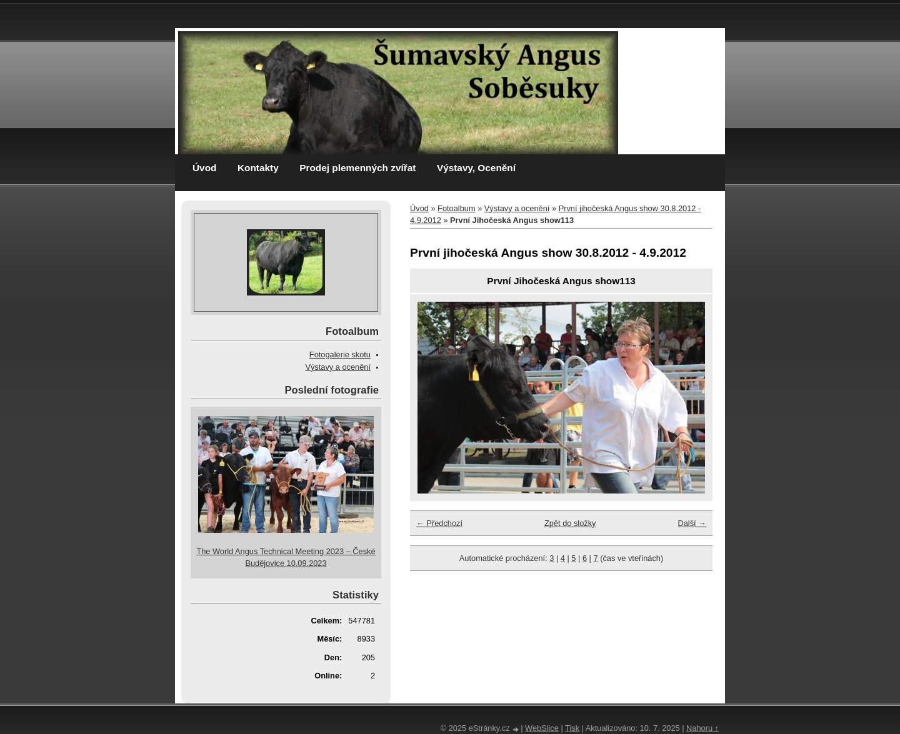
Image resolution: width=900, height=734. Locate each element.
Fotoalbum (456, 208)
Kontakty (258, 167)
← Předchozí (439, 523)
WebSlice (542, 728)
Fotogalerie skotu (340, 354)
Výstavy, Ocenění (476, 167)
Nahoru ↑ (702, 728)
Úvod (204, 167)
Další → (692, 523)
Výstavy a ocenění (517, 208)
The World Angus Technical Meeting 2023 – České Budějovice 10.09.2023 (285, 557)
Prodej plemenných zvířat (357, 167)
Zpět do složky (570, 523)
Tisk (572, 728)
